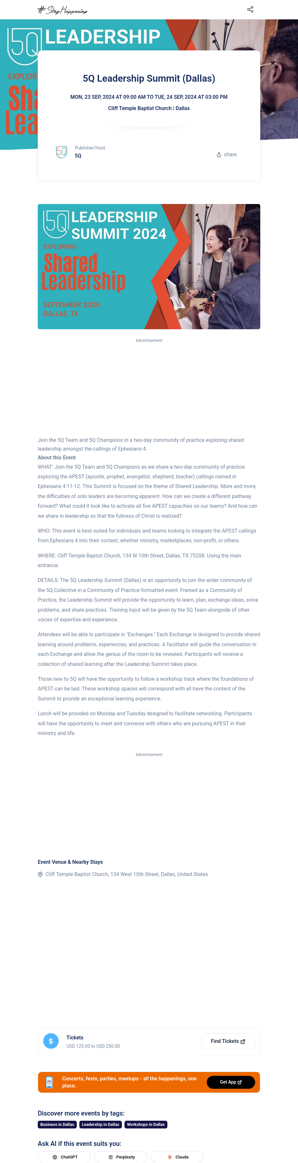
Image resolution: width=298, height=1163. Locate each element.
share (226, 154)
